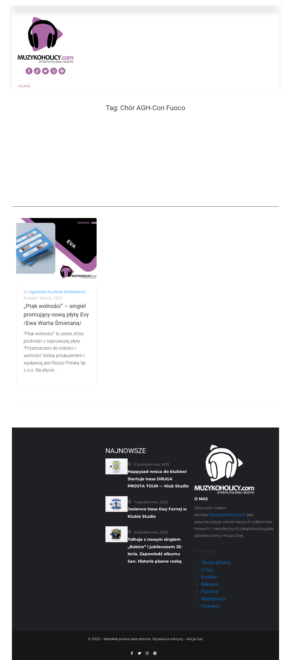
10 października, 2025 (151, 464)
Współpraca (213, 599)
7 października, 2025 (151, 502)
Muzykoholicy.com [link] (227, 514)
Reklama (210, 584)
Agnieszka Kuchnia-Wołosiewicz (57, 292)
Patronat (210, 591)
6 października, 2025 (151, 532)
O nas (207, 570)
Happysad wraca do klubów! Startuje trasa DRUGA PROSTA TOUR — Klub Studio (158, 479)
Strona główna (215, 562)
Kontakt (209, 577)
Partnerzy (210, 606)
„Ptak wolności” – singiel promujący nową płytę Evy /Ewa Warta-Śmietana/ (56, 314)
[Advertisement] (145, 167)
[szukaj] (45, 86)
